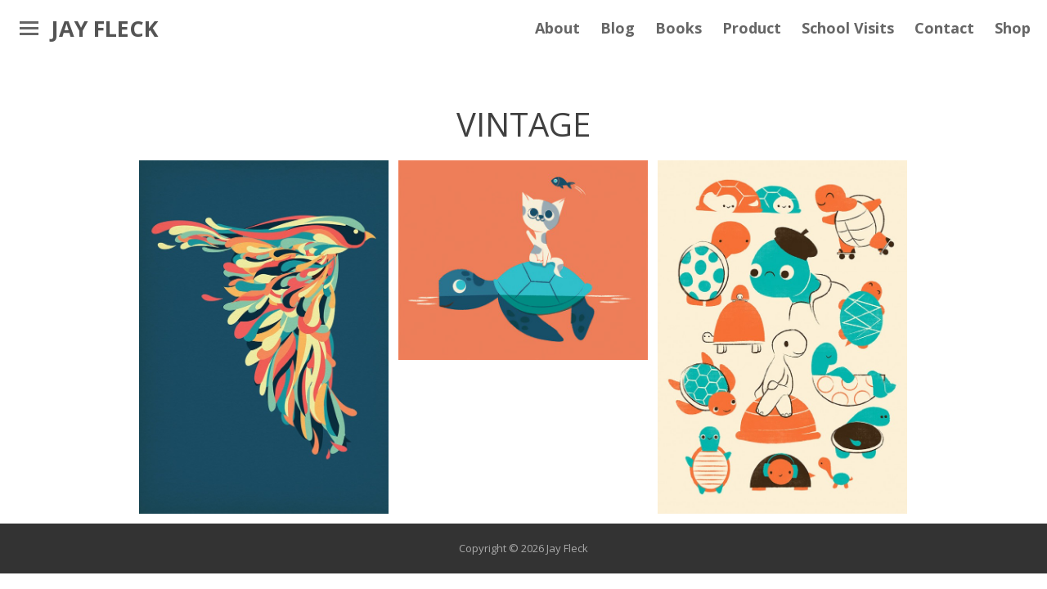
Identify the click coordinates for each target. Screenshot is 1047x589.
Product (751, 28)
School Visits (848, 28)
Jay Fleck (105, 28)
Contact (944, 28)
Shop (1013, 28)
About (557, 28)
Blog (617, 28)
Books (678, 28)
